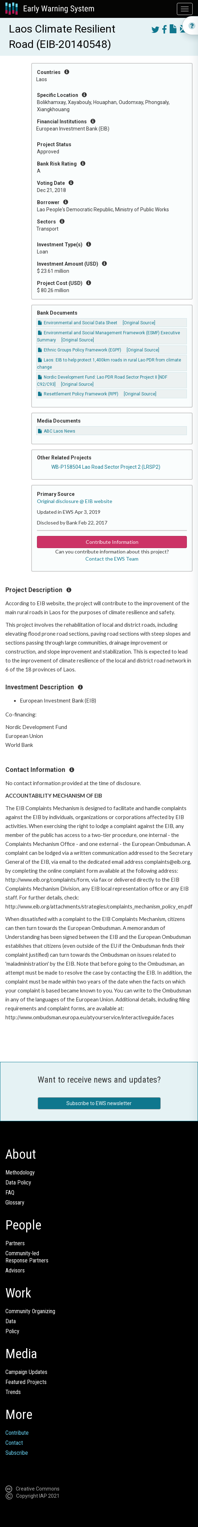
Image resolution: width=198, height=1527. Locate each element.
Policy (12, 1331)
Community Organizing (30, 1311)
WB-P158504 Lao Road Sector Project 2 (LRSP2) (105, 467)
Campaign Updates (26, 1372)
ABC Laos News (56, 431)
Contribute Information (112, 542)
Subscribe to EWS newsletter (99, 1103)
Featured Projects (26, 1382)
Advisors (15, 1270)
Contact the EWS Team (111, 559)
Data (10, 1321)
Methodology (20, 1172)
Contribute (17, 1432)
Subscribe (16, 1452)
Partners (15, 1243)
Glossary (14, 1202)
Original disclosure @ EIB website (74, 501)
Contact (14, 1442)
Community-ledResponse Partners (26, 1257)
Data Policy (18, 1182)
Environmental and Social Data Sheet (77, 322)
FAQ (9, 1192)
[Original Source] (139, 322)
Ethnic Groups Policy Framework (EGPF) (79, 350)
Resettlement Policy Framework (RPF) (78, 393)
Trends (13, 1392)
